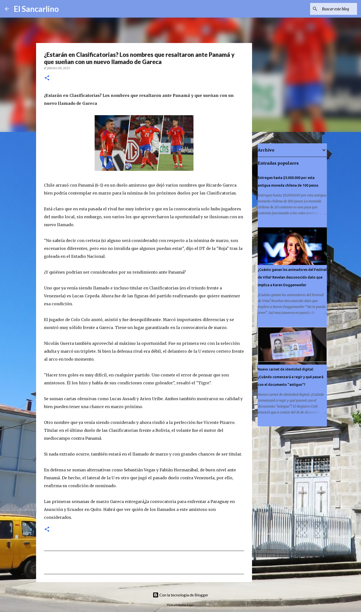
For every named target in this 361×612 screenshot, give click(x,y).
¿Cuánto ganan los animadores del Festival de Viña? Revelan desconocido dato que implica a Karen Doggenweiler (292, 277)
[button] (47, 78)
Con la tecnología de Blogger (180, 594)
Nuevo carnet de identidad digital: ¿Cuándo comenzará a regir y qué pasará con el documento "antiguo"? (290, 377)
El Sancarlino (36, 9)
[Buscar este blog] (331, 9)
